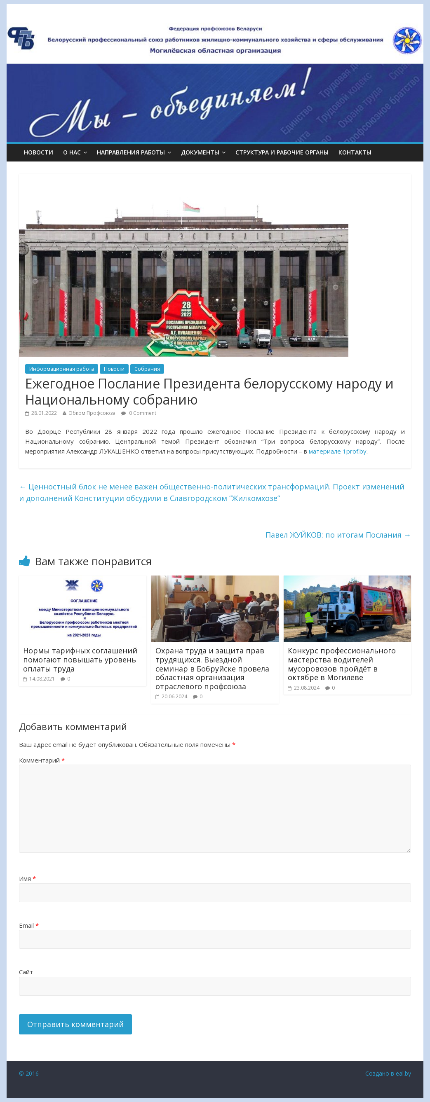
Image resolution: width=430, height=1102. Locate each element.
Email (29, 925)
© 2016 (29, 1073)
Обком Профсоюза (91, 412)
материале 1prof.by (338, 451)
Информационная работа (61, 368)
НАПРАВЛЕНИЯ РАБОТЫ (131, 152)
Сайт (26, 972)
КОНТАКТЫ (354, 152)
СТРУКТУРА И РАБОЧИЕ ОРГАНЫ (282, 152)
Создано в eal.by (388, 1073)
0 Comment (138, 412)
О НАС (72, 152)
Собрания (147, 368)
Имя (27, 878)
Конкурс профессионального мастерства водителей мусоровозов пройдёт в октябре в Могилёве (342, 664)
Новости (38, 152)
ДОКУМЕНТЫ (200, 152)
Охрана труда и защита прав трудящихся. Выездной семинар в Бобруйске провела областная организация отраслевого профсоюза (212, 668)
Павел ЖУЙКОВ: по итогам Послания (338, 535)
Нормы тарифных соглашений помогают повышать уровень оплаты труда (80, 659)
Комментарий (42, 760)
